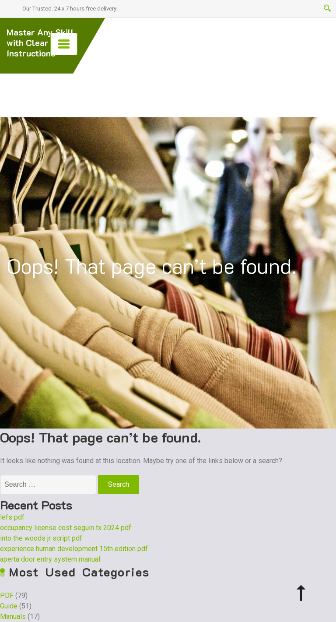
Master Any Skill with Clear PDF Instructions (40, 42)
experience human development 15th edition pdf (74, 549)
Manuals (13, 616)
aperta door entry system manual (50, 559)
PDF (7, 595)
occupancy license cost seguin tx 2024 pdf (65, 528)
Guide (9, 606)
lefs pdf (12, 517)
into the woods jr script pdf (41, 538)
